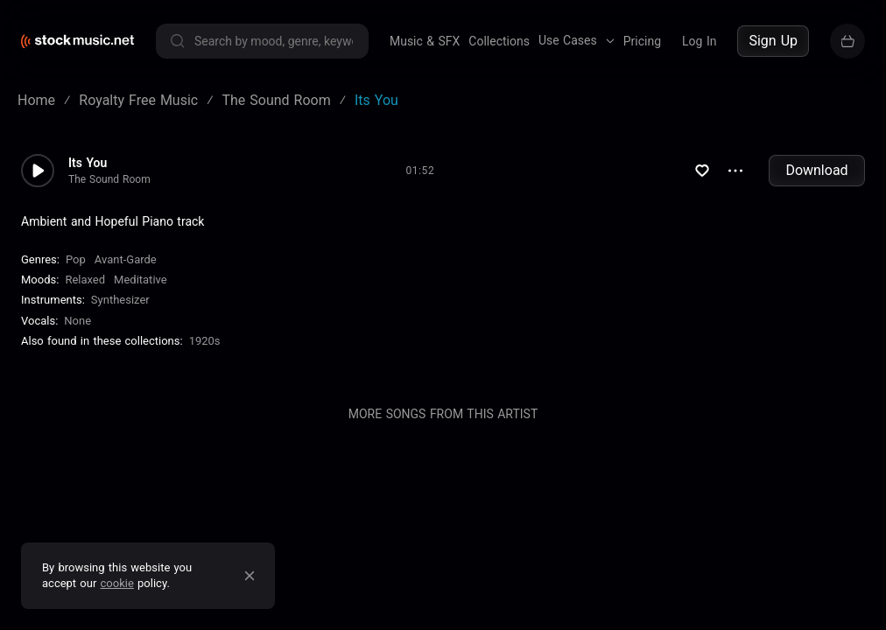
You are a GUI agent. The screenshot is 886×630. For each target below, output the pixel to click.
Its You (87, 163)
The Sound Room (109, 179)
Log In (699, 41)
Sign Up (773, 40)
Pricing (642, 41)
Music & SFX (425, 41)
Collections (499, 41)
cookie (117, 583)
